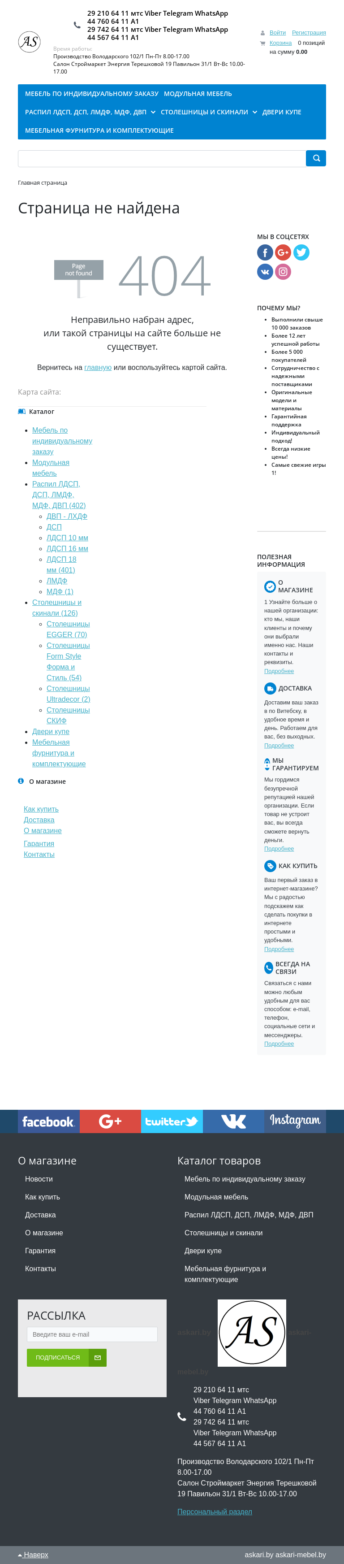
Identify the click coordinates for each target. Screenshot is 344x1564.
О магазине (43, 830)
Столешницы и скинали (224, 1233)
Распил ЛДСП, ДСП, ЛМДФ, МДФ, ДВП (249, 1215)
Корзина (281, 42)
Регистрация (309, 32)
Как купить (41, 809)
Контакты (39, 854)
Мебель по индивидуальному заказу (62, 441)
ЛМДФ (57, 581)
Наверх (33, 1555)
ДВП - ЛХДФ (67, 516)
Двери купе (50, 731)
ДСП (54, 527)
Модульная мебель (216, 1197)
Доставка (39, 820)
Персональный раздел (214, 1512)
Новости (39, 1179)
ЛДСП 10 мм (67, 538)
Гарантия (39, 843)
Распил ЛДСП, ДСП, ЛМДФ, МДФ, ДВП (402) (59, 494)
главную (98, 367)
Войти (278, 32)
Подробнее (279, 671)
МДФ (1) (60, 591)
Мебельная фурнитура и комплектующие (59, 753)
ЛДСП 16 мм (67, 548)
